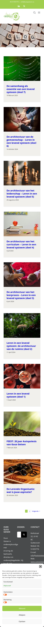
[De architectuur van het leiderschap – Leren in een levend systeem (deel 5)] (22, 173)
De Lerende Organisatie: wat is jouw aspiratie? (21, 490)
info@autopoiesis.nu (27, 2)
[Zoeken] (24, 535)
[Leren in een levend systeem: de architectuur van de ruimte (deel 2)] (22, 325)
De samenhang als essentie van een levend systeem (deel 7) (21, 89)
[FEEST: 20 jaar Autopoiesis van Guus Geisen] (22, 424)
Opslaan (22, 621)
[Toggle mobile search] (34, 12)
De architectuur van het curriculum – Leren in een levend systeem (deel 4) (21, 244)
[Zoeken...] (19, 535)
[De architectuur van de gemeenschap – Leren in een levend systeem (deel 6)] (22, 119)
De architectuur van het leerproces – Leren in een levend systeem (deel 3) (21, 295)
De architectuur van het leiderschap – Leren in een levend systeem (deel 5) (22, 193)
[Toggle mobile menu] (39, 12)
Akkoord (22, 608)
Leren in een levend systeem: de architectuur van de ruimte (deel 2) (21, 346)
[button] (40, 566)
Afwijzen (22, 615)
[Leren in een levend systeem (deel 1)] (22, 376)
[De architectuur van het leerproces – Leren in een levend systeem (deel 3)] (22, 274)
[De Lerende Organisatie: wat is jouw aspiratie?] (22, 471)
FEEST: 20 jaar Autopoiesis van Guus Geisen (21, 443)
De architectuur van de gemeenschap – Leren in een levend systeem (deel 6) (21, 141)
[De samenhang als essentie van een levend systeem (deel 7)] (22, 68)
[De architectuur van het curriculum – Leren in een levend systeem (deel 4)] (22, 224)
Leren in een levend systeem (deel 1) (18, 395)
